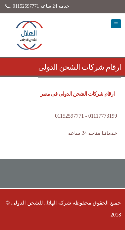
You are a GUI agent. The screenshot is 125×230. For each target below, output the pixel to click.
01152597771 (26, 6)
